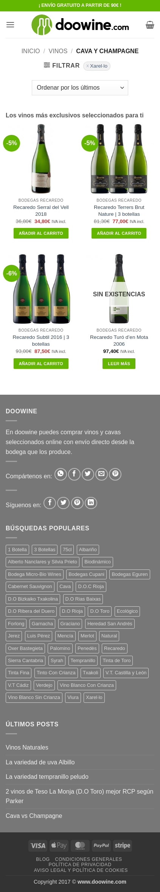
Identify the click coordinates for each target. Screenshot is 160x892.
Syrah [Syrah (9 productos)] (57, 660)
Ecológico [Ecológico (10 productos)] (127, 611)
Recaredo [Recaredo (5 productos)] (114, 648)
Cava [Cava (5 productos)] (65, 586)
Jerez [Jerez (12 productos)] (14, 636)
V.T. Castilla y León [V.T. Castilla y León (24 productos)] (126, 672)
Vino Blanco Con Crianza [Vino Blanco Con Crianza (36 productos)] (87, 685)
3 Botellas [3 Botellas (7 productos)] (44, 549)
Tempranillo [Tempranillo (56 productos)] (83, 660)
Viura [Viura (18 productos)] (73, 697)
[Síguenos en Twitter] (63, 503)
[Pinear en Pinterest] (115, 474)
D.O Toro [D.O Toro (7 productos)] (99, 611)
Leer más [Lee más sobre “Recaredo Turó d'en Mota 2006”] (119, 363)
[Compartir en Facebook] (74, 474)
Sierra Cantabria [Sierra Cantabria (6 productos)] (25, 660)
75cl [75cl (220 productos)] (67, 549)
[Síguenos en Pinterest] (77, 503)
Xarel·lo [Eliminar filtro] (98, 66)
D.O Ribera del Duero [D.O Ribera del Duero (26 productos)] (31, 611)
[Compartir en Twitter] (88, 474)
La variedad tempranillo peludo (47, 776)
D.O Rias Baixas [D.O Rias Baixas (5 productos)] (83, 599)
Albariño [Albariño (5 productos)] (88, 549)
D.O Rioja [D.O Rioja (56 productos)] (72, 611)
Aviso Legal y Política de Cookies (81, 870)
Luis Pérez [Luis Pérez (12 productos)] (38, 636)
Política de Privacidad (79, 864)
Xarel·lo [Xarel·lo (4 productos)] (94, 697)
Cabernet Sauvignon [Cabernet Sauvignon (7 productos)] (30, 586)
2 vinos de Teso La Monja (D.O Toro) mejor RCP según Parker (79, 796)
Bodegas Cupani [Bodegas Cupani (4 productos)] (86, 574)
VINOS (58, 51)
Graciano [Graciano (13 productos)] (70, 623)
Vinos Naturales (27, 747)
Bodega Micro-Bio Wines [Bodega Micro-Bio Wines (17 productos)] (34, 574)
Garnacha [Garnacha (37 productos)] (42, 623)
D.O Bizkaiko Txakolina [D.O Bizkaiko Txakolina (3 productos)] (33, 599)
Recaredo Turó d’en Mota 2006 (119, 340)
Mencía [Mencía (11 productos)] (65, 636)
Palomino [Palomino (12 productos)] (60, 648)
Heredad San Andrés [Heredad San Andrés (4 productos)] (109, 623)
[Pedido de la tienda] (80, 87)
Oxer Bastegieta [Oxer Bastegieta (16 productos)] (25, 648)
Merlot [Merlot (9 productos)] (87, 636)
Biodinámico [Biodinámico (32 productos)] (97, 562)
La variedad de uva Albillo (40, 762)
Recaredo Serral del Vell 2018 (41, 210)
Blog (43, 859)
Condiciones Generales (88, 859)
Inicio (31, 51)
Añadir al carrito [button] (41, 233)
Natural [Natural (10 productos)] (109, 636)
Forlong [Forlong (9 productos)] (16, 623)
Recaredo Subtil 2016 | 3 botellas (41, 340)
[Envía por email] (101, 474)
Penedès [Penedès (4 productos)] (87, 648)
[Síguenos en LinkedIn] (91, 503)
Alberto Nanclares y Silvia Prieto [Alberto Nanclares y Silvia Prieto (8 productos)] (42, 562)
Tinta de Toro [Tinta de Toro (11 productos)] (116, 660)
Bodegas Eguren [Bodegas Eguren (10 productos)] (130, 574)
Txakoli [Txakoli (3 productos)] (90, 672)
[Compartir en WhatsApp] (60, 474)
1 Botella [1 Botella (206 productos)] (17, 549)
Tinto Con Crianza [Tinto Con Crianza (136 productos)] (56, 672)
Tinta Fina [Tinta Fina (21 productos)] (18, 672)
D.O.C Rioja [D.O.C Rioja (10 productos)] (91, 586)
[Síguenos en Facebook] (49, 503)
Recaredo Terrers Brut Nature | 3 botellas (119, 210)
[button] (10, 24)
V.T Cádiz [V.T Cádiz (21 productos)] (18, 685)
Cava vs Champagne (34, 816)
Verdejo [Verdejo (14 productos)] (44, 685)
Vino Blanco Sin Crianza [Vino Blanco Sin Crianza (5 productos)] (34, 697)
